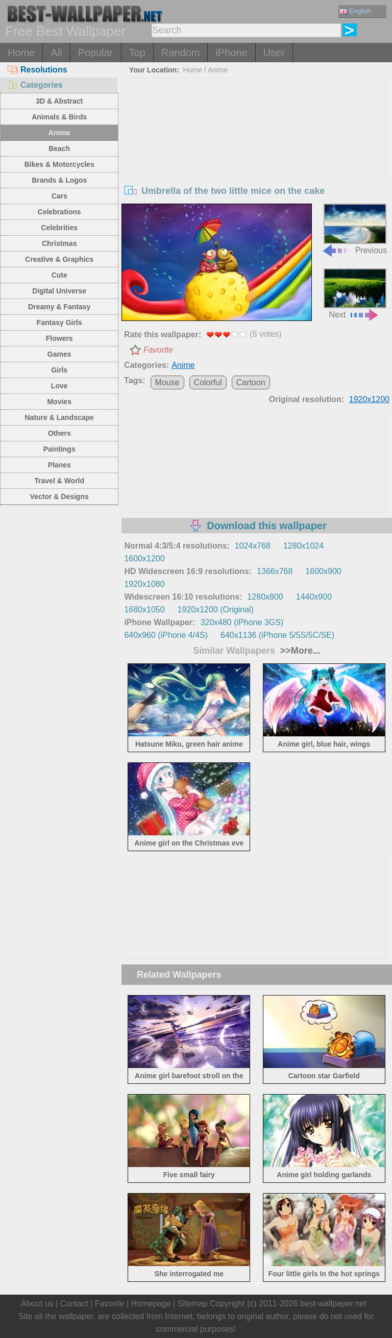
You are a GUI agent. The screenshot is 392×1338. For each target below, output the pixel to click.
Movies (59, 402)
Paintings (59, 449)
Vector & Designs (59, 496)
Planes (59, 465)
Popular (95, 52)
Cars (59, 196)
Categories (35, 85)
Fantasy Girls (59, 322)
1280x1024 (303, 545)
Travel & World (59, 481)
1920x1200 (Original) (216, 609)
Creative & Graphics (59, 259)
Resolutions (37, 69)
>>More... (299, 651)
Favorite (158, 349)
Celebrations (59, 212)
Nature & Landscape (59, 417)
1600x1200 (144, 558)
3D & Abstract (59, 101)
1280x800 (265, 596)
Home (21, 52)
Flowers (59, 338)
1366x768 (274, 571)
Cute (59, 275)
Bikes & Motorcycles (59, 164)
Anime (59, 133)
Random (180, 52)
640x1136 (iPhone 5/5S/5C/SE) (277, 635)
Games (59, 354)
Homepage (151, 1303)
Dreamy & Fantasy (59, 307)
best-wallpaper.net (333, 1303)
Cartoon (250, 382)
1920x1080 (144, 584)
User (274, 52)
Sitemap (193, 1303)
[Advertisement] (257, 154)
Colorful (208, 382)
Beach (59, 148)
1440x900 (314, 596)
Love (59, 386)
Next (355, 293)
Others (59, 433)
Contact (74, 1303)
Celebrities (59, 228)
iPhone (231, 52)
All (56, 52)
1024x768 (253, 545)
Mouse (167, 382)
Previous (354, 229)
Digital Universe (59, 291)
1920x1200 (369, 399)
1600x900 (323, 571)
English (355, 11)
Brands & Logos (59, 180)
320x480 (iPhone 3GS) (241, 622)
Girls (59, 370)
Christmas (59, 243)
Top (137, 52)
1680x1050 (144, 609)
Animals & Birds (59, 117)
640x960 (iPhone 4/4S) (166, 635)
